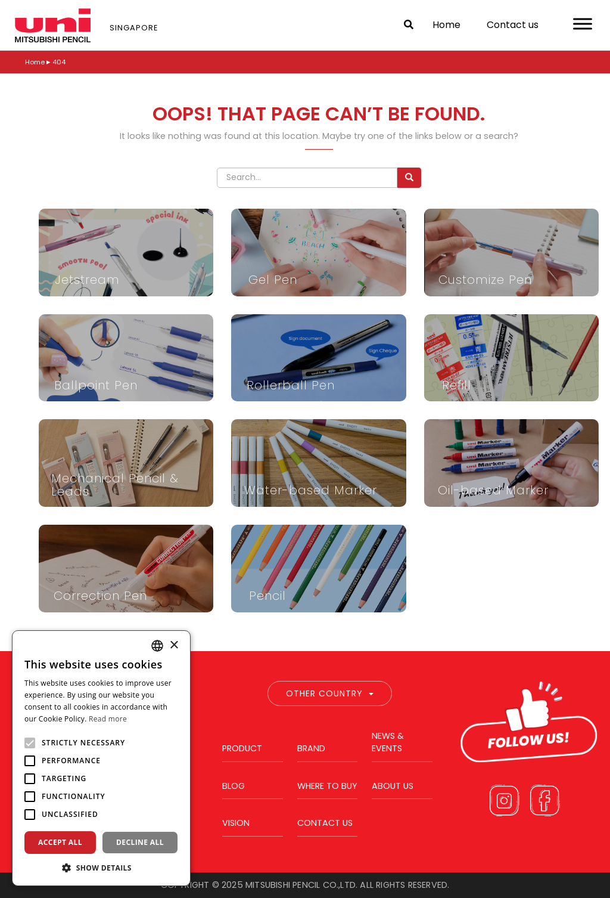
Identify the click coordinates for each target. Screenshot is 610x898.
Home (446, 25)
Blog (233, 786)
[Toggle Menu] (582, 23)
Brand (311, 748)
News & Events (388, 742)
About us (392, 786)
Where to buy (327, 786)
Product (242, 748)
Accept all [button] (60, 842)
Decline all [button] (140, 842)
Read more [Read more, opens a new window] (108, 719)
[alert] (101, 758)
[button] (101, 868)
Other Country (330, 693)
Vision (236, 823)
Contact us (513, 25)
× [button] (173, 645)
